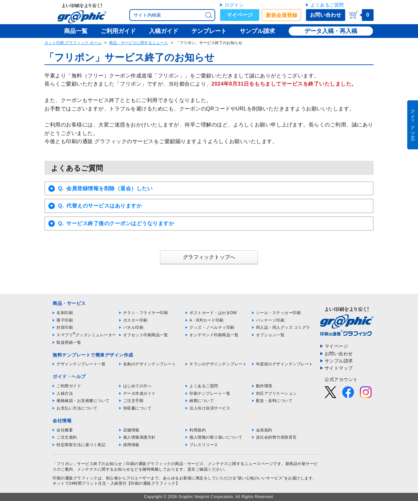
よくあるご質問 (327, 5)
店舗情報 (131, 430)
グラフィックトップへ (209, 257)
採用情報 (131, 445)
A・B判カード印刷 (206, 320)
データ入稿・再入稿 (330, 31)
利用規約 (197, 430)
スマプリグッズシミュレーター (86, 335)
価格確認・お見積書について (83, 400)
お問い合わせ (325, 15)
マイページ (240, 15)
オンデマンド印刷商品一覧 (213, 335)
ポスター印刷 (135, 320)
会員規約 (264, 430)
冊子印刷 (64, 320)
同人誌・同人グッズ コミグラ (283, 327)
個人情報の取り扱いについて (216, 437)
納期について (201, 400)
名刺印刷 (64, 312)
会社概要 (64, 430)
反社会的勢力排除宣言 (276, 437)
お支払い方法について (76, 408)
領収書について (137, 408)
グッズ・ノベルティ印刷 (211, 327)
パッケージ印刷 (270, 320)
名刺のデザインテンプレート (149, 364)
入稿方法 (64, 393)
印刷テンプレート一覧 (209, 393)
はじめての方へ (137, 386)
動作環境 (264, 386)
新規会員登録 (281, 15)
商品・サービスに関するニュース (138, 43)
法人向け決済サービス (209, 408)
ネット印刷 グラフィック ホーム (73, 43)
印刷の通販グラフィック (75, 478)
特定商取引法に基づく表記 (80, 445)
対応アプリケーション (276, 393)
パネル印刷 (133, 327)
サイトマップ (339, 368)
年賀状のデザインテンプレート (284, 364)
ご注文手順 (133, 400)
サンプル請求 (339, 360)
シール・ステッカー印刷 (278, 312)
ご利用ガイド (68, 386)
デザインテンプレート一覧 (80, 364)
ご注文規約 (66, 437)
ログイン (234, 5)
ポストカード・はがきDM (213, 312)
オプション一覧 (270, 335)
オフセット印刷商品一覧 (145, 335)
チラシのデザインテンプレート (218, 364)
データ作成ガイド (139, 393)
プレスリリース (203, 445)
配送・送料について (274, 400)
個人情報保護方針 (139, 437)
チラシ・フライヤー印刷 (145, 312)
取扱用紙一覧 (68, 342)
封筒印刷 (64, 327)
